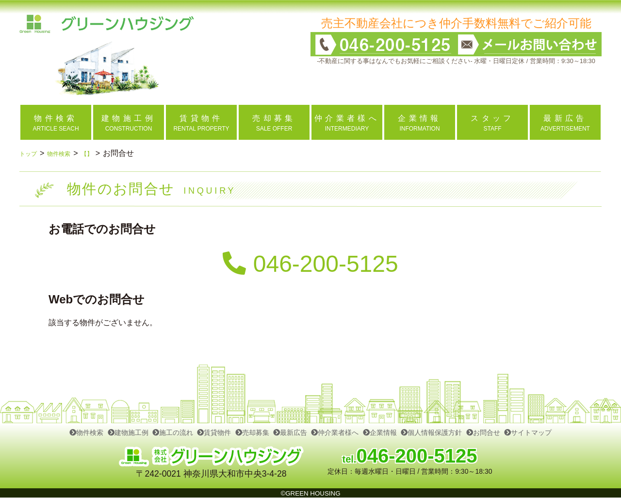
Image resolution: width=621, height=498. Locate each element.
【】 (102, 153)
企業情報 (380, 432)
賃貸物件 (214, 432)
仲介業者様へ (335, 432)
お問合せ (483, 432)
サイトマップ (528, 432)
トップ (31, 153)
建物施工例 (128, 432)
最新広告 (290, 432)
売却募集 (252, 432)
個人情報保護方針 (431, 432)
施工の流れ (172, 432)
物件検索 (68, 153)
